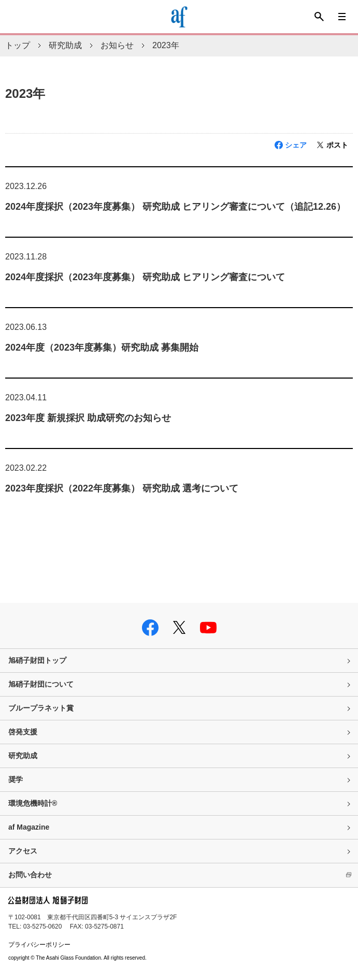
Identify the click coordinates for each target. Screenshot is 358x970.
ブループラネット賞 (41, 708)
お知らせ (117, 45)
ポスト (337, 145)
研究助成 (65, 45)
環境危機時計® (32, 803)
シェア (296, 145)
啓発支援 (22, 732)
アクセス (22, 851)
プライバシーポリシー (39, 944)
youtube (208, 627)
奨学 (15, 779)
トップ (17, 45)
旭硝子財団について (41, 684)
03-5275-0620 (42, 926)
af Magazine (28, 827)
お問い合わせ (30, 875)
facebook (150, 627)
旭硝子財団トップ (37, 660)
